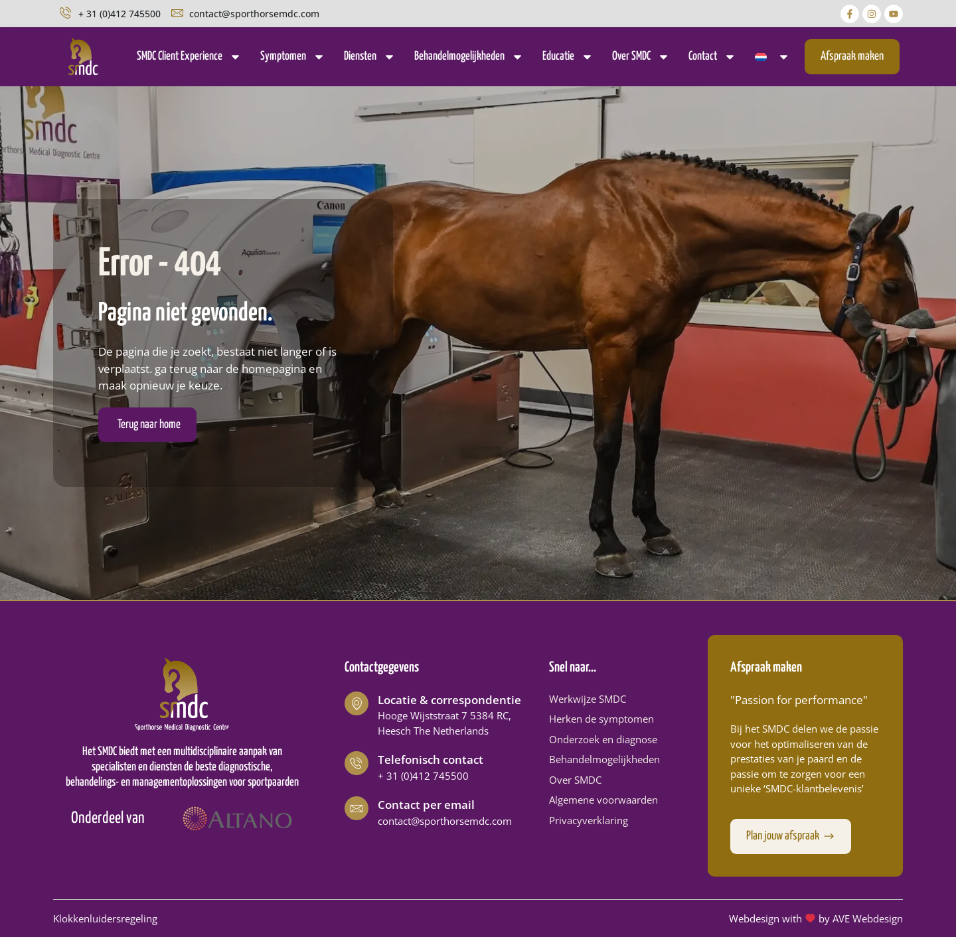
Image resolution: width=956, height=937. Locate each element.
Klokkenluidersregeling (105, 918)
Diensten (370, 57)
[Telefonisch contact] (356, 763)
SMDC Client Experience (189, 57)
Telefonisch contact (430, 759)
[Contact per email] (356, 808)
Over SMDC (641, 57)
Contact (712, 57)
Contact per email (426, 804)
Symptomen (292, 57)
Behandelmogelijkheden (469, 57)
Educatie (568, 57)
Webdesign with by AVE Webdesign (816, 918)
